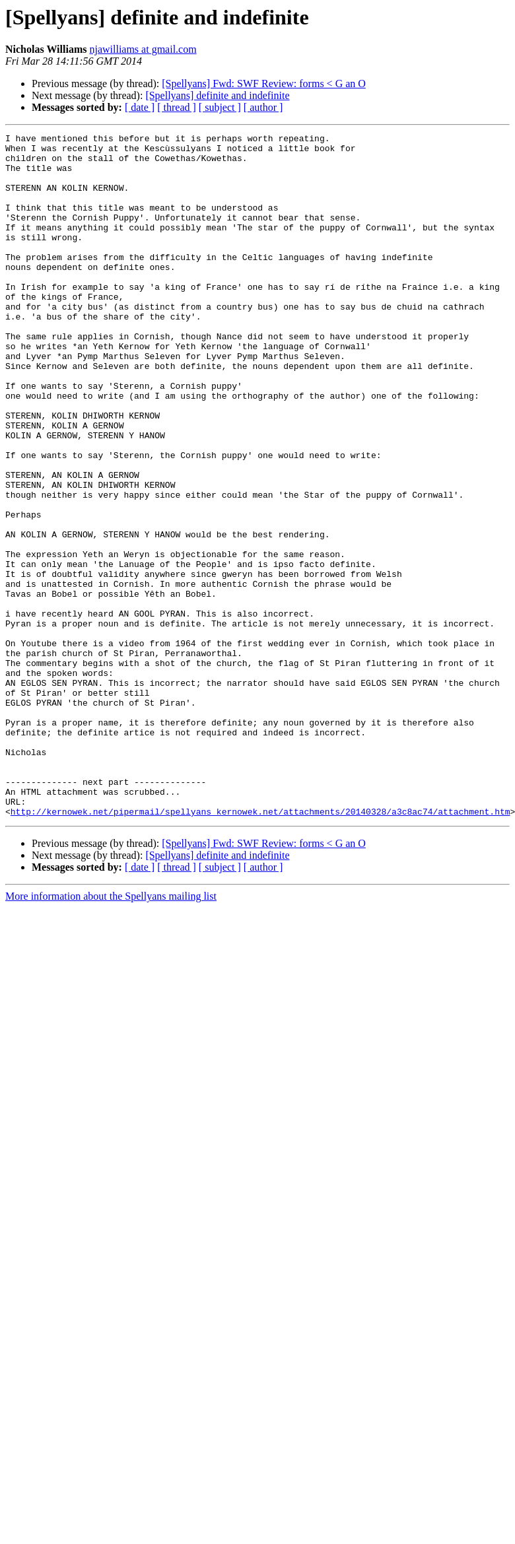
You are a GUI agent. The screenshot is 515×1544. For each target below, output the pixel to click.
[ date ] (139, 107)
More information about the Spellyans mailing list (111, 1032)
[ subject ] (220, 107)
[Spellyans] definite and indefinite (217, 95)
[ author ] (263, 107)
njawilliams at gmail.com (142, 49)
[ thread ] (176, 107)
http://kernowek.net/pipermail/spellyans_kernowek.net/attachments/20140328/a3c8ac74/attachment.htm (260, 948)
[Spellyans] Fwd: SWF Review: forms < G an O (264, 83)
